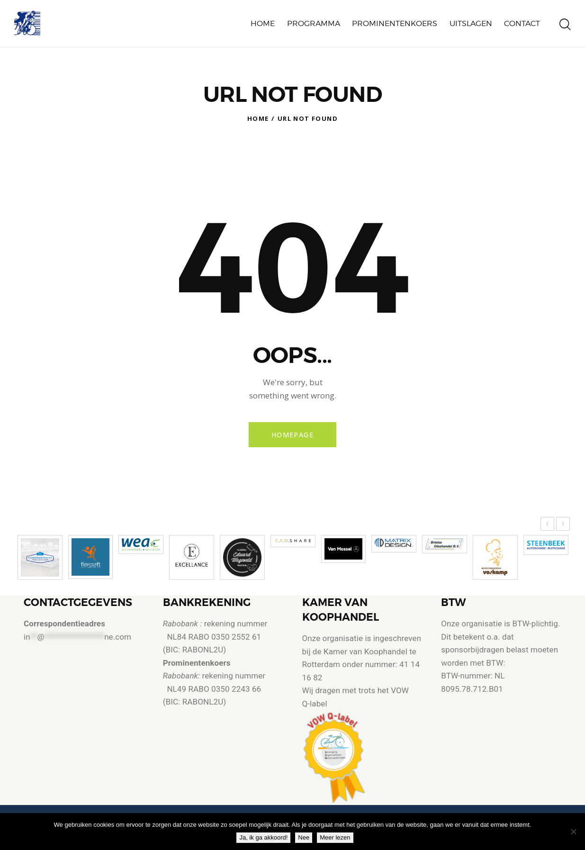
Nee (303, 837)
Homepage (292, 434)
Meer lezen (335, 837)
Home (258, 118)
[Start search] (565, 25)
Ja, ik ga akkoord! (263, 837)
